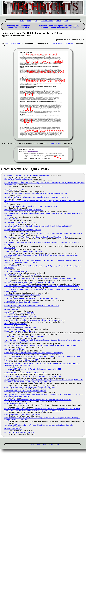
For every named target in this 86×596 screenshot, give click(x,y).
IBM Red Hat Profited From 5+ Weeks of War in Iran (23, 275)
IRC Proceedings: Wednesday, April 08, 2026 (20, 222)
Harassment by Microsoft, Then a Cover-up (20, 331)
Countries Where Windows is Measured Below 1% (22, 230)
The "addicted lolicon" (55, 143)
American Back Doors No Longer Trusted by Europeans (24, 336)
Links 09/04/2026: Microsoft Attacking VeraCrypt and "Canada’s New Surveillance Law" (35, 193)
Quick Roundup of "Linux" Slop (15, 190)
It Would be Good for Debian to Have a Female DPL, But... (25, 373)
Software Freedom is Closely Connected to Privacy (22, 295)
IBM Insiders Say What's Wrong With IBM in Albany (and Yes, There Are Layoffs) (33, 376)
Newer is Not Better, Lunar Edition (16, 403)
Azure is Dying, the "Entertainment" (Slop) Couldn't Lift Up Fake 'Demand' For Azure (34, 320)
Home (22, 21)
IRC (36, 21)
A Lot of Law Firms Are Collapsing (16, 271)
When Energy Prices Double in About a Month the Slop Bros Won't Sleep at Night (33, 353)
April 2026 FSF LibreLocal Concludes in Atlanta (21, 302)
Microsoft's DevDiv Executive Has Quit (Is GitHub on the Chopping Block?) (31, 206)
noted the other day (12, 43)
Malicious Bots (9, 248)
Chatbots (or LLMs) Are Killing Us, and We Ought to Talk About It (27, 175)
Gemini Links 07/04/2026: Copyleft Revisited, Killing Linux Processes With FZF (32, 369)
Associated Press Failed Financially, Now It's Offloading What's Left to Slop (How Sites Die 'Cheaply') (40, 278)
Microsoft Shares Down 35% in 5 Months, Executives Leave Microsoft (29, 282)
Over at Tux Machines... (13, 219)
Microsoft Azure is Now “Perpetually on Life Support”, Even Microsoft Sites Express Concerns (38, 237)
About (29, 21)
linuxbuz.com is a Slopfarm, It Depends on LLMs (21, 360)
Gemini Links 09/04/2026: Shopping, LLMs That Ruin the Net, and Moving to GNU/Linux (36, 197)
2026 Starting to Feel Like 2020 (15, 324)
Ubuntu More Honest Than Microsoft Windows (21, 316)
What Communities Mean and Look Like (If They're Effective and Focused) (31, 298)
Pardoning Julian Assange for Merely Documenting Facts (18, 26)
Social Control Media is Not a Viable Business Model (23, 414)
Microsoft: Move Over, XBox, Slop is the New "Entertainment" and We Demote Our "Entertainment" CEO (42, 356)
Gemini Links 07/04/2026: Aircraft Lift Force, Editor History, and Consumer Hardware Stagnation (39, 425)
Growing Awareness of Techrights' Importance (20, 327)
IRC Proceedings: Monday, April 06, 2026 (19, 432)
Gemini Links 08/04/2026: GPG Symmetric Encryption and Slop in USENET (31, 306)
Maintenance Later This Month (15, 349)
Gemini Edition (48, 21)
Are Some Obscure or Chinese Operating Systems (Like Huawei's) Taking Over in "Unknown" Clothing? (41, 286)
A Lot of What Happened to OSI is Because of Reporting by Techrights (29, 387)
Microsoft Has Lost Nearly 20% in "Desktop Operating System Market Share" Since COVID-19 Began (40, 345)
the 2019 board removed (63, 43)
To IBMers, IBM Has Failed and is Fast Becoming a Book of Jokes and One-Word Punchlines (37, 400)
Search (58, 21)
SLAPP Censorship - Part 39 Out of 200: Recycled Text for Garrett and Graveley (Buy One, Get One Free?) (43, 233)
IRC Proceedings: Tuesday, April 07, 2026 (19, 313)
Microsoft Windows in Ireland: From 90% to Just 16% (23, 210)
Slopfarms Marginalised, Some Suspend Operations (23, 251)
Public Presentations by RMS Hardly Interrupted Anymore (25, 391)
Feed (66, 21)
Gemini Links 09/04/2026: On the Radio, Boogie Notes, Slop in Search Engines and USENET (38, 226)
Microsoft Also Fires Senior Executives (18, 179)
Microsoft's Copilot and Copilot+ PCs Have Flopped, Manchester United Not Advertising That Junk (59, 26)
